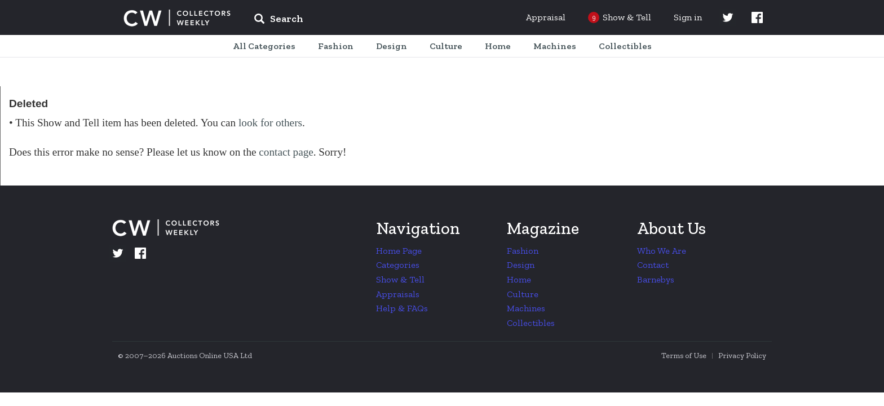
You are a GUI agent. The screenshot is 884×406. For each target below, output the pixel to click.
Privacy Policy (742, 355)
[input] (360, 20)
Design (520, 264)
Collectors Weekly (177, 18)
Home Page (399, 250)
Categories (397, 264)
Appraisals (397, 294)
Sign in (688, 17)
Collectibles (531, 322)
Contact (653, 264)
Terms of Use (683, 355)
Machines (526, 308)
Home (519, 279)
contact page (286, 152)
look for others (270, 123)
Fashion (522, 250)
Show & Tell (400, 279)
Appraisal (545, 17)
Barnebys (655, 279)
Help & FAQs (402, 308)
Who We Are (661, 250)
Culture (522, 294)
